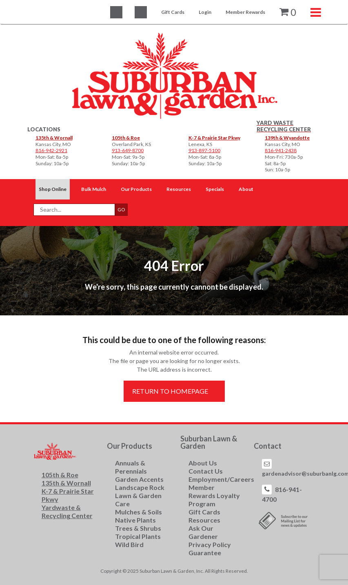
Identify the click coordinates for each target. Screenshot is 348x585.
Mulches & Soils (138, 512)
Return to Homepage (170, 391)
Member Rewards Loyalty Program (214, 495)
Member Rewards (245, 12)
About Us (202, 463)
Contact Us (205, 471)
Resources (204, 520)
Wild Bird (129, 544)
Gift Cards (172, 12)
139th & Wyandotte (287, 138)
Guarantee (204, 552)
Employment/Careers (221, 479)
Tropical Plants (138, 536)
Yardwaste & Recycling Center (67, 511)
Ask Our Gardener (203, 532)
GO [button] (121, 209)
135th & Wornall (54, 138)
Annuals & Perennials (131, 467)
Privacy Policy (209, 544)
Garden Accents (139, 479)
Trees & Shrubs (138, 528)
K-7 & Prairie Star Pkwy (214, 138)
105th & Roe (126, 138)
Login (205, 12)
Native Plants (135, 520)
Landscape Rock (139, 487)
